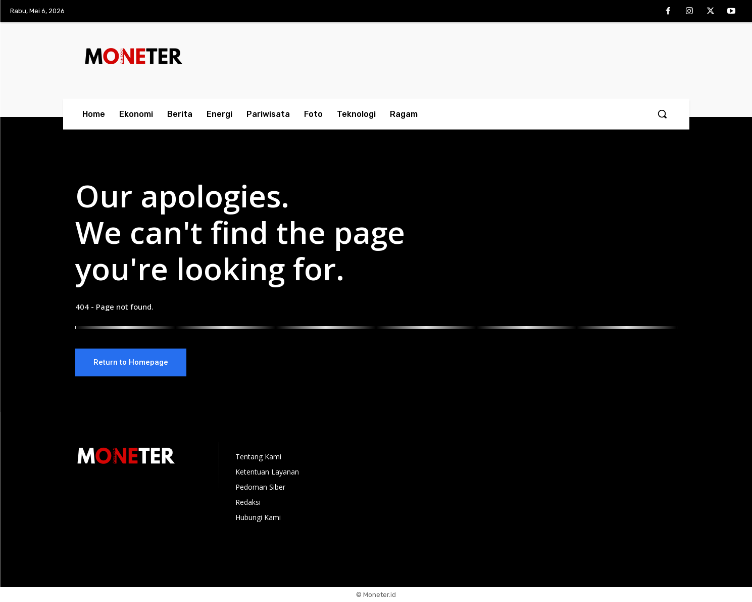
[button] (662, 114)
